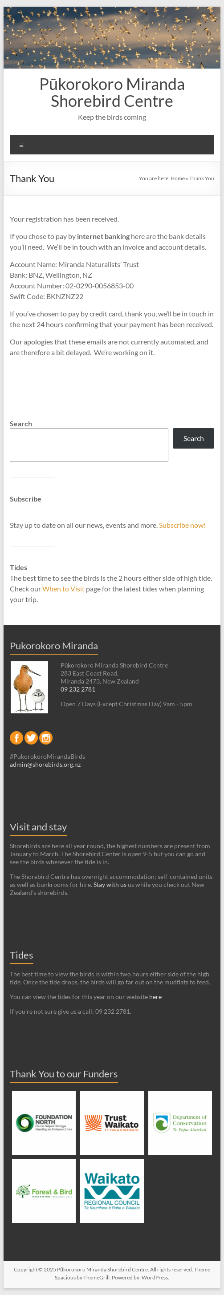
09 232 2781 (78, 689)
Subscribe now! (182, 525)
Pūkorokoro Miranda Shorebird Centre (112, 92)
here (155, 996)
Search (21, 423)
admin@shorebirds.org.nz (45, 764)
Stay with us (110, 884)
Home (178, 178)
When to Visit (64, 588)
